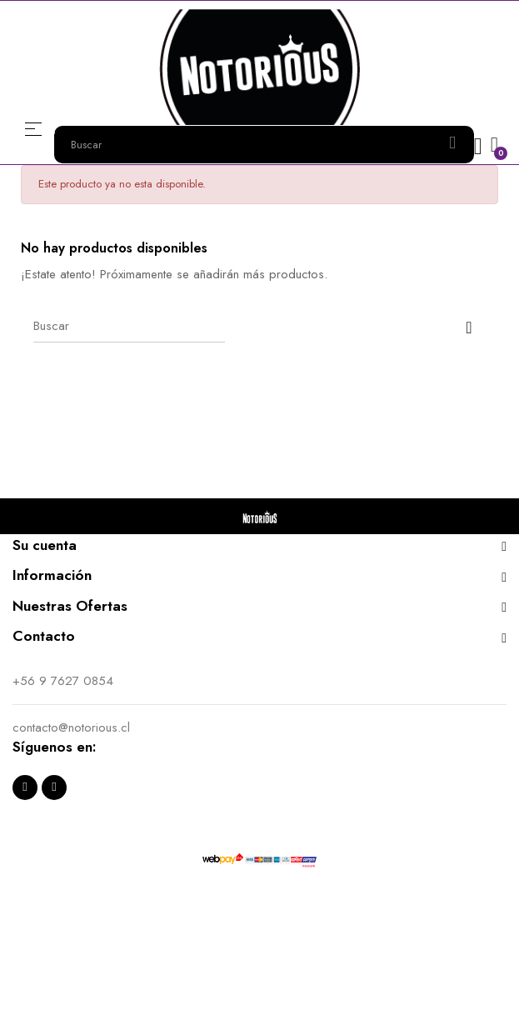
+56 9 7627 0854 (62, 681)
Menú (33, 129)
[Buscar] (129, 325)
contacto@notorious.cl (71, 727)
